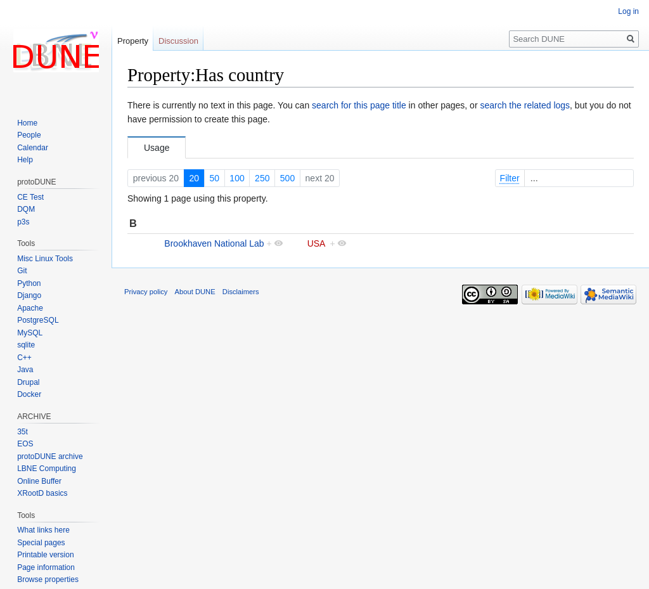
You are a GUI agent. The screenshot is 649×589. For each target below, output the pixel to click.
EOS (25, 443)
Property (132, 41)
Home (27, 123)
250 (262, 178)
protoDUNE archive (49, 456)
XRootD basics (42, 493)
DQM (26, 209)
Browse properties (48, 579)
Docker (29, 394)
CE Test (30, 197)
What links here (43, 530)
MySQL (29, 332)
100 (236, 178)
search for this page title (359, 105)
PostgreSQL (37, 320)
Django (29, 295)
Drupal (28, 382)
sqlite (26, 344)
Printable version (45, 554)
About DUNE (195, 291)
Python (29, 283)
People (29, 135)
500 (287, 178)
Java (25, 369)
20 (194, 178)
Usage (156, 148)
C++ (24, 357)
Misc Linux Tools (45, 258)
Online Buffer (39, 481)
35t (22, 431)
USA (316, 243)
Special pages (41, 542)
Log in (628, 11)
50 (214, 178)
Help (25, 159)
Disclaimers (240, 291)
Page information (46, 567)
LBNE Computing (46, 468)
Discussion (178, 41)
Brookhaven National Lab (214, 243)
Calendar (32, 147)
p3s (23, 221)
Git (22, 270)
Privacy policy (145, 291)
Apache (30, 308)
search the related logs (525, 105)
